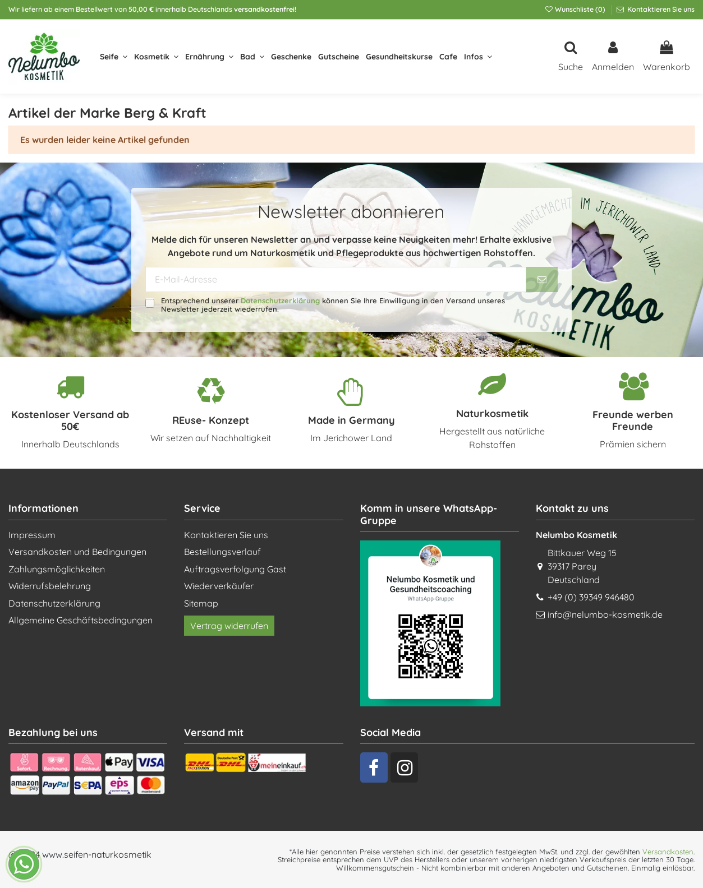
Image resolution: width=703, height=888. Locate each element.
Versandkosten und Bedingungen (77, 551)
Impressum (32, 534)
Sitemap (201, 603)
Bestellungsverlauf (222, 551)
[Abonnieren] (542, 279)
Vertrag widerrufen (229, 625)
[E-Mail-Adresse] (335, 279)
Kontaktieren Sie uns (660, 9)
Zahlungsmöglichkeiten (56, 569)
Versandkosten (667, 851)
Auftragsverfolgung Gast (235, 569)
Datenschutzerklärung (280, 300)
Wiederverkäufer (219, 585)
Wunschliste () (575, 9)
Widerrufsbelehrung (49, 585)
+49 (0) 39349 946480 (591, 597)
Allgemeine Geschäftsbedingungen (80, 620)
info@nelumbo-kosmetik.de (605, 614)
